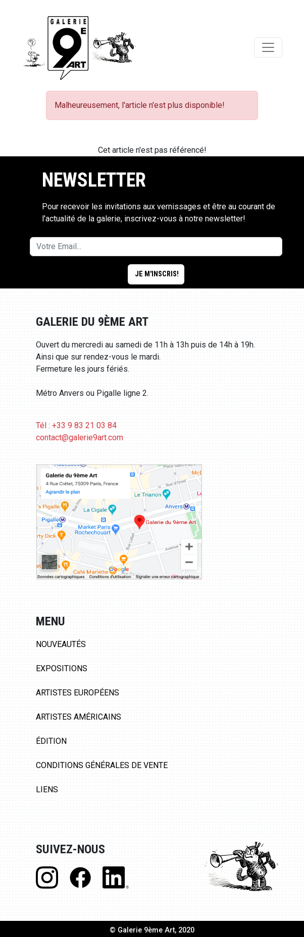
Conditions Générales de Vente (102, 765)
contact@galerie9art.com (79, 437)
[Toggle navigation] (268, 47)
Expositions (61, 668)
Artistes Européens (77, 692)
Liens (47, 789)
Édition (51, 741)
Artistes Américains (78, 717)
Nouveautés (61, 644)
